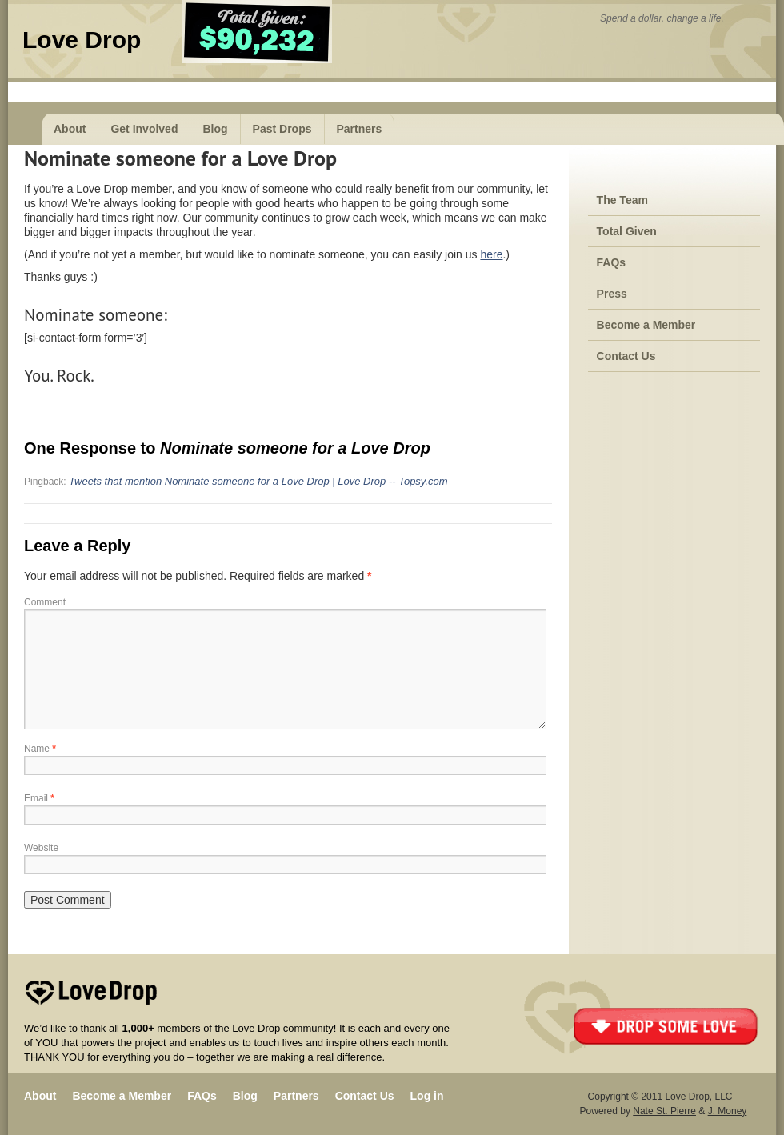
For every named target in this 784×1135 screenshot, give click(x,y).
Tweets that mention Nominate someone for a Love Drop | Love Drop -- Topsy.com (258, 481)
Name (40, 748)
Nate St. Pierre (664, 1111)
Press (612, 293)
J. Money (727, 1111)
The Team (622, 200)
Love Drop (81, 39)
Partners (359, 128)
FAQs (611, 262)
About (70, 128)
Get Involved (144, 128)
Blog (214, 128)
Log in (427, 1095)
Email (39, 798)
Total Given (627, 231)
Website (41, 847)
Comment (45, 602)
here (491, 254)
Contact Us (626, 356)
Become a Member (646, 324)
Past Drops (282, 128)
